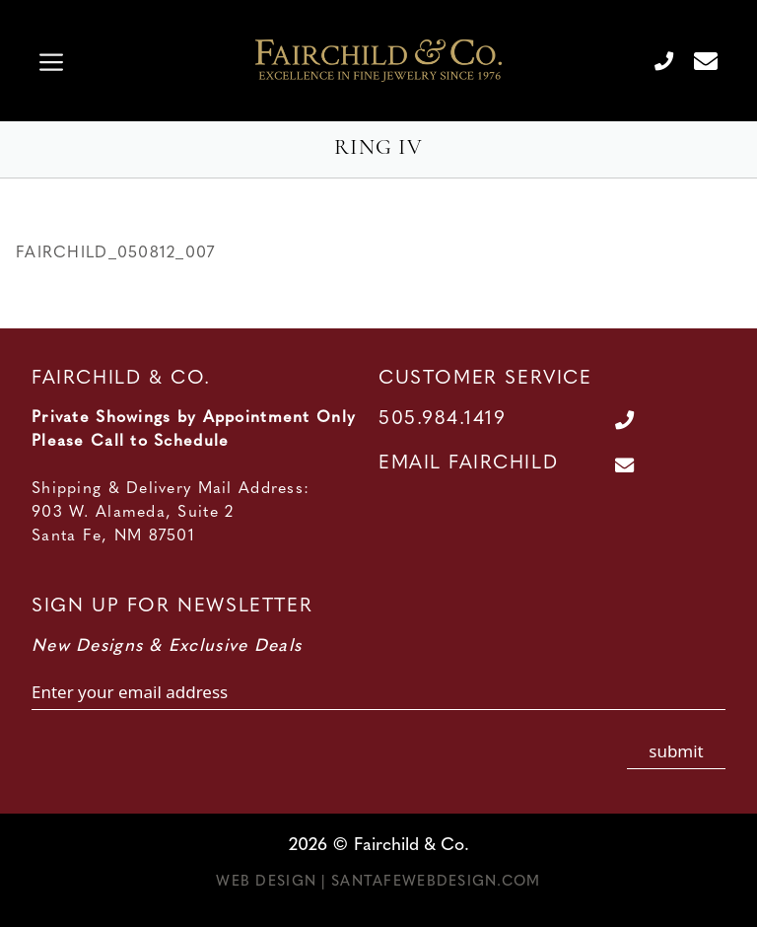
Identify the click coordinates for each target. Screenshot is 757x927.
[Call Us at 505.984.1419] (656, 60)
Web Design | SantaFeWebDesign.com (378, 882)
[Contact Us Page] (698, 60)
